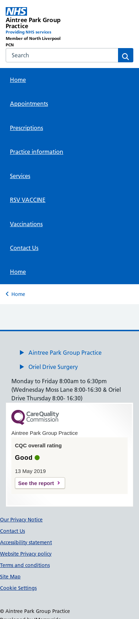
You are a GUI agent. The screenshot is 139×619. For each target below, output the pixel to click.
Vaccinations (26, 224)
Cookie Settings (18, 588)
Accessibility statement (26, 542)
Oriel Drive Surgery (53, 366)
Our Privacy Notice (21, 519)
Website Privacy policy (26, 554)
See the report (36, 483)
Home (18, 79)
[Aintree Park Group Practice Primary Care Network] (38, 27)
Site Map (10, 576)
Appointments (29, 103)
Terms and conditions (25, 565)
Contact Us (24, 247)
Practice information (36, 151)
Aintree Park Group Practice (65, 352)
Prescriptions (26, 127)
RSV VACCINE (28, 199)
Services (20, 176)
